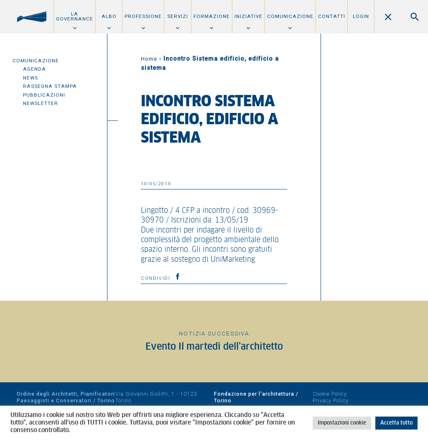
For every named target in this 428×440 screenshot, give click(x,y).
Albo (109, 16)
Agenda (34, 69)
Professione (143, 16)
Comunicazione (290, 16)
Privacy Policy (331, 400)
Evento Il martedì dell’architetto (214, 347)
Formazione (212, 16)
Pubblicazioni (44, 95)
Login (361, 16)
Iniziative (248, 16)
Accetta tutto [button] (396, 423)
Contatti (331, 16)
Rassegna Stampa (50, 86)
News (30, 78)
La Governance (74, 16)
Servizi (177, 16)
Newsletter (40, 103)
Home (149, 59)
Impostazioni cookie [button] (342, 423)
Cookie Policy (330, 394)
